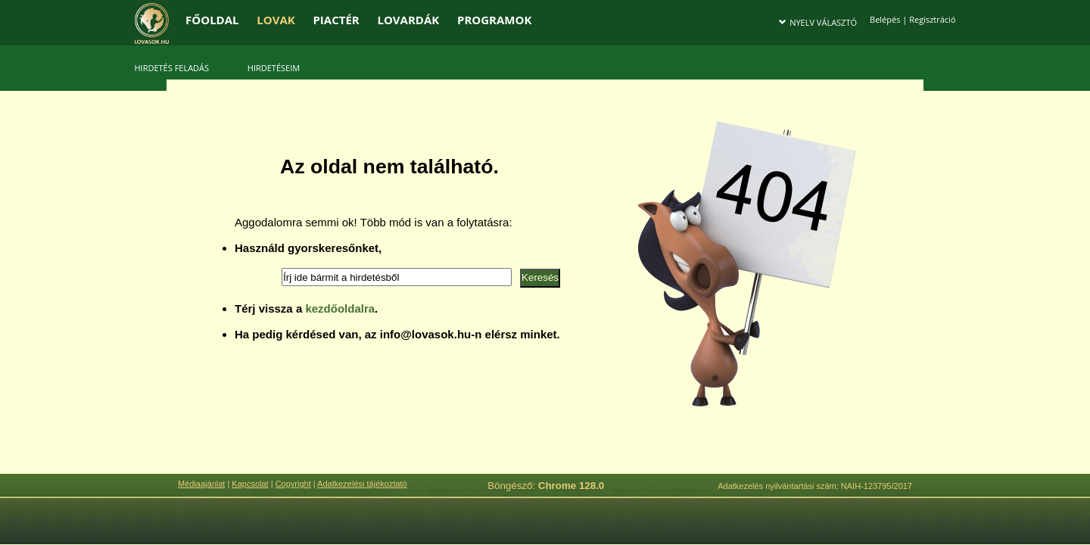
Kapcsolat (250, 483)
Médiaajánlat (201, 483)
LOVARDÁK (408, 19)
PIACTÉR (336, 19)
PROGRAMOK (494, 19)
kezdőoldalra (340, 308)
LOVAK (275, 19)
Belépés (885, 19)
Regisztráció (932, 19)
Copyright (293, 483)
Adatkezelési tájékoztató (362, 483)
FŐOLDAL (212, 19)
